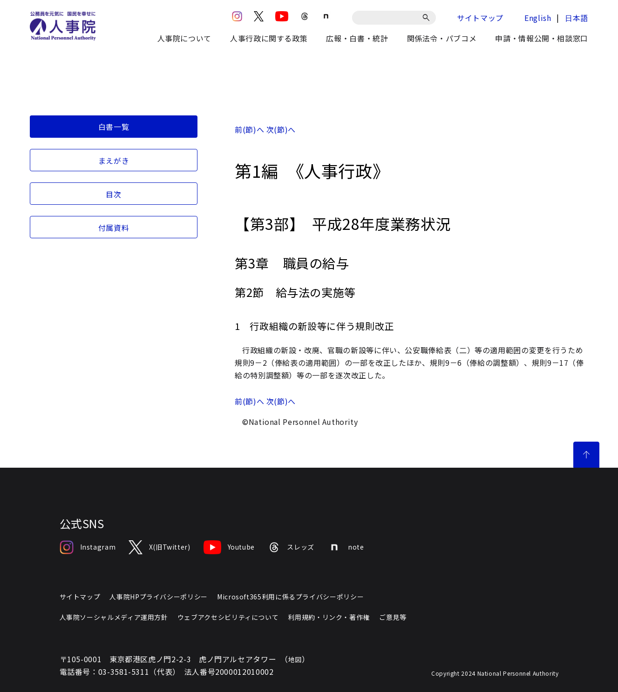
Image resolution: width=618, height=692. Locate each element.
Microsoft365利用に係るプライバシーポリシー (290, 596)
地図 (295, 659)
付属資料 (113, 227)
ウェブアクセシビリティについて (228, 617)
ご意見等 (393, 617)
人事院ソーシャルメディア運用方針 (114, 617)
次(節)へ (281, 129)
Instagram (88, 547)
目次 (113, 194)
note (345, 547)
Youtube (229, 547)
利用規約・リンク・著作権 (329, 617)
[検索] (428, 18)
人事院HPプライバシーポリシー (158, 596)
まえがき (113, 160)
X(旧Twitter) (159, 547)
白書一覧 (113, 126)
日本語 (576, 17)
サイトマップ (480, 17)
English (537, 17)
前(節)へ (249, 129)
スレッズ (291, 547)
